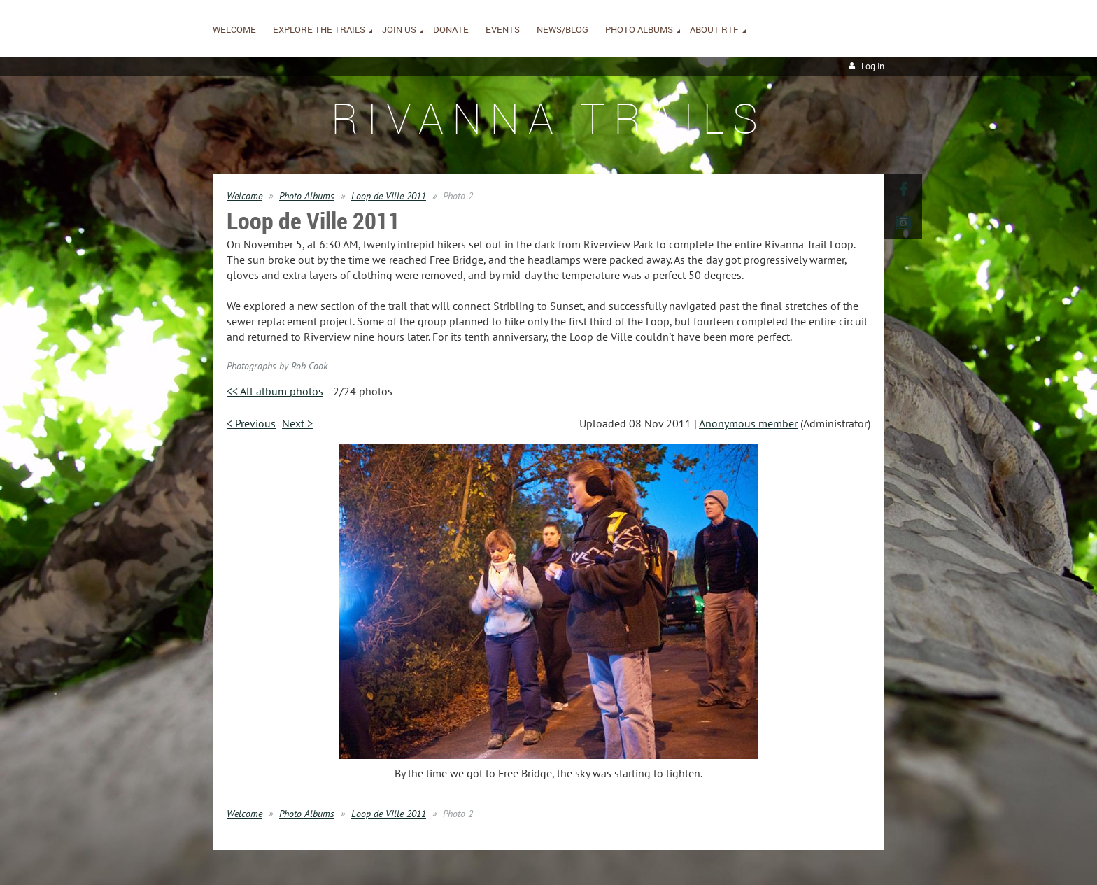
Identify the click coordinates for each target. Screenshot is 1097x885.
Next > (297, 423)
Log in (872, 66)
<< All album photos (275, 391)
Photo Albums (306, 196)
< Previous (251, 423)
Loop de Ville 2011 (388, 196)
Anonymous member (748, 423)
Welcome (244, 196)
